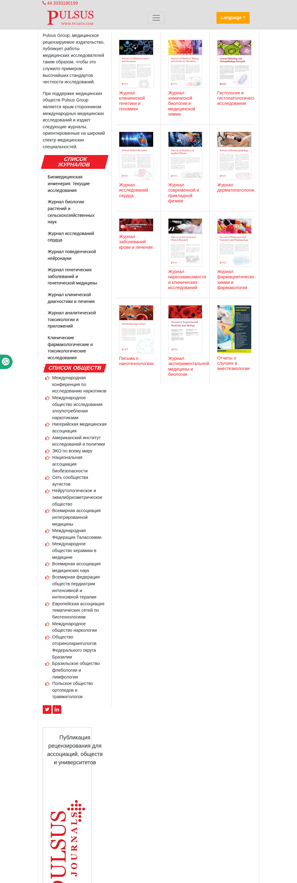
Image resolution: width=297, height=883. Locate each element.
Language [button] (231, 17)
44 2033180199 (60, 3)
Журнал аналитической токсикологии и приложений (72, 319)
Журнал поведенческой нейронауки (72, 255)
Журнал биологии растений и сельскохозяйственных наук (71, 211)
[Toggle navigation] (156, 18)
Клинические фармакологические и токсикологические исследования (70, 347)
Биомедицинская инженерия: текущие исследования (69, 183)
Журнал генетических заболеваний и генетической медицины (72, 276)
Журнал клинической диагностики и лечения (71, 298)
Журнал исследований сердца (71, 237)
